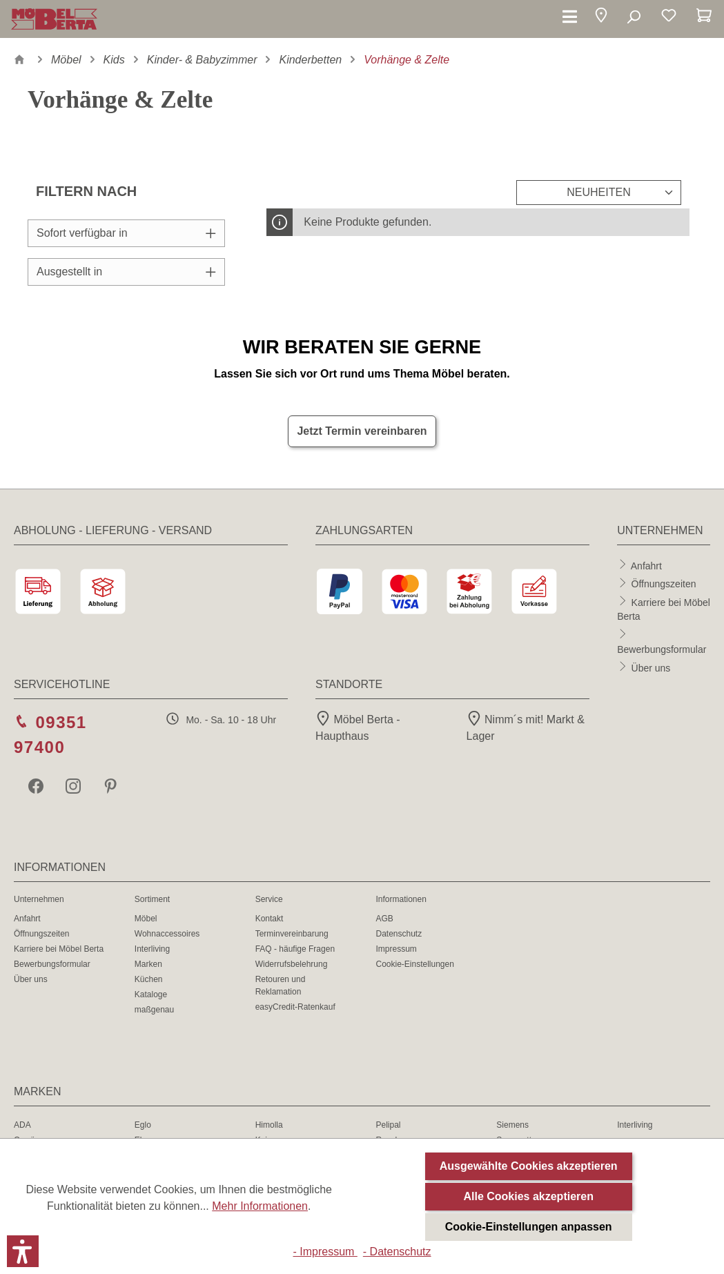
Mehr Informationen (260, 1206)
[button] (601, 17)
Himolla (269, 1125)
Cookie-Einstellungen (414, 964)
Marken (148, 964)
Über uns (651, 667)
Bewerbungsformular (661, 649)
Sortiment (152, 899)
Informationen (400, 899)
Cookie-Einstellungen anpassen (528, 1227)
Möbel (146, 918)
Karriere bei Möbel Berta (59, 949)
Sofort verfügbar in (126, 233)
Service (269, 899)
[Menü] (569, 17)
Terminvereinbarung (292, 934)
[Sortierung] (598, 192)
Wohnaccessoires (167, 934)
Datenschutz (398, 934)
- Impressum (325, 1251)
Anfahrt (646, 565)
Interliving (152, 949)
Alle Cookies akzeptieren (528, 1196)
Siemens (512, 1125)
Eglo (143, 1125)
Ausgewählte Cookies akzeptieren (529, 1166)
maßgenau (154, 1010)
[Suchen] (633, 17)
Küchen (149, 979)
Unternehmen (39, 899)
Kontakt (269, 918)
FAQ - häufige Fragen (295, 949)
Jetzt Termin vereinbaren (362, 431)
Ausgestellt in (126, 271)
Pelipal (387, 1125)
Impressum (395, 949)
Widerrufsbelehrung (291, 964)
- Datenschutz (397, 1251)
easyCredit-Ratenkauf (295, 1007)
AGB (384, 918)
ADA (22, 1125)
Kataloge (151, 994)
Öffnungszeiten (664, 583)
